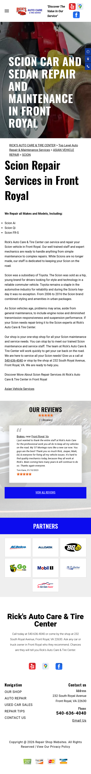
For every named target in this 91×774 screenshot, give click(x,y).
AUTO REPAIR (16, 698)
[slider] (45, 415)
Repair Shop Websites (51, 742)
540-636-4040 (14, 360)
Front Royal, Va (40, 436)
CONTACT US (15, 718)
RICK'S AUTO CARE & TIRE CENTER (32, 145)
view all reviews (45, 492)
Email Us (79, 720)
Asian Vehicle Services (19, 389)
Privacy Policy (60, 746)
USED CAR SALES (19, 705)
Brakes (20, 436)
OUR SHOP (13, 692)
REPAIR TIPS (15, 711)
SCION (26, 155)
